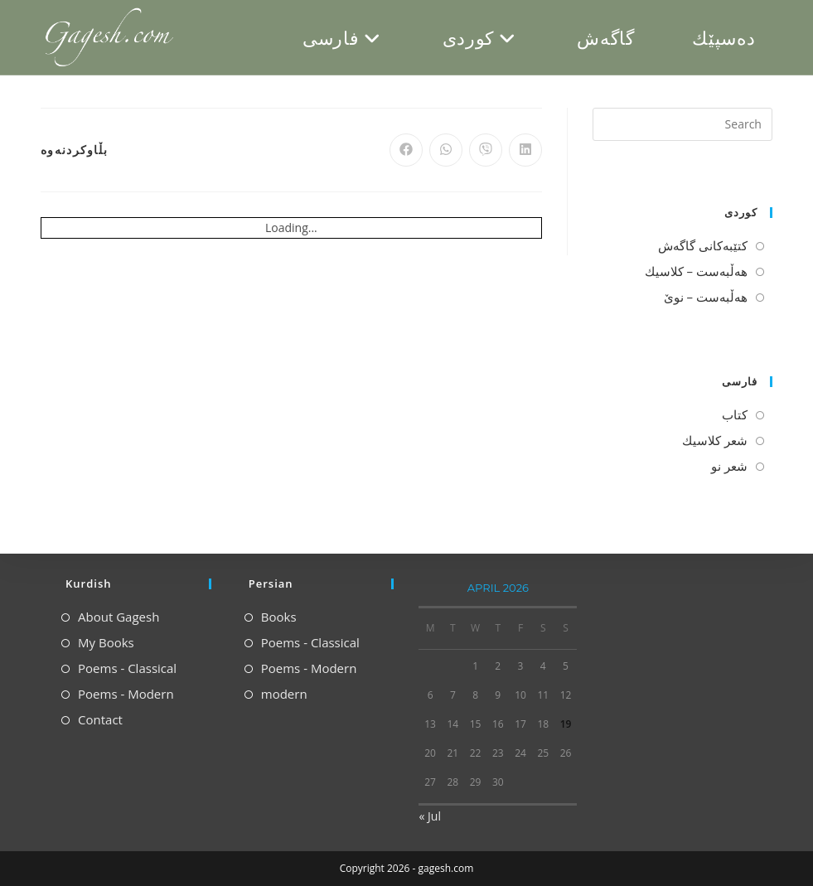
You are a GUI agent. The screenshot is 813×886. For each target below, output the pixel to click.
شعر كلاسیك (715, 440)
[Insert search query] (682, 124)
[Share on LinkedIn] (525, 150)
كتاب (735, 414)
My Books (106, 642)
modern (284, 693)
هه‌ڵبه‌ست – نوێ (706, 296)
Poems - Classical (127, 668)
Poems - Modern (126, 693)
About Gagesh (118, 616)
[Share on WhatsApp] (445, 150)
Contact (100, 719)
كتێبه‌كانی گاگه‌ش (703, 245)
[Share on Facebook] (406, 150)
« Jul (429, 816)
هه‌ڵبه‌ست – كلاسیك (696, 271)
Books (279, 616)
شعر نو (729, 466)
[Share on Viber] (485, 150)
